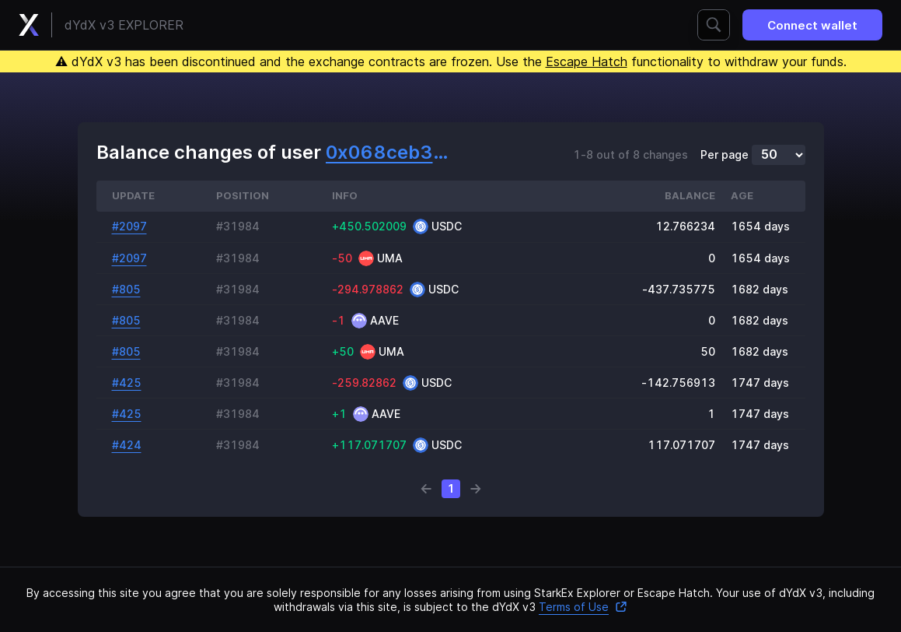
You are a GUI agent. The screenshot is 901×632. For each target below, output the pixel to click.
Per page (724, 154)
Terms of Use (583, 606)
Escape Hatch (586, 61)
